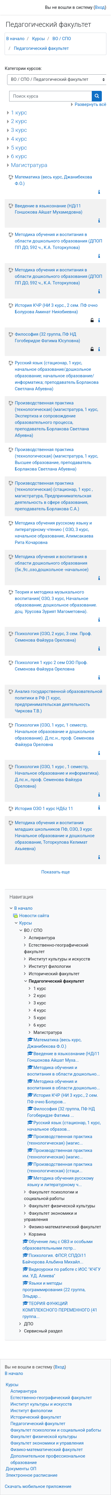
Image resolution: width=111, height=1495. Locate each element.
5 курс (19, 147)
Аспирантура (23, 1391)
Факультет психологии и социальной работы (55, 1430)
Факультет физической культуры (43, 1436)
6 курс (19, 156)
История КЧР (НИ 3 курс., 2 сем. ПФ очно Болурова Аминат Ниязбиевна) (56, 308)
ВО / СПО (61, 38)
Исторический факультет (35, 1417)
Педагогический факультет (41, 48)
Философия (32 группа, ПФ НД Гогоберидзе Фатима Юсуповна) (47, 337)
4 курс (19, 138)
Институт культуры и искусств (41, 1404)
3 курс (19, 130)
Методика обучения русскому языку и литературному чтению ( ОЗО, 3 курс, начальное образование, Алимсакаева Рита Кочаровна (54, 532)
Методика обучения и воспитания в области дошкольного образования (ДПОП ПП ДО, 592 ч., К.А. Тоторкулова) (58, 241)
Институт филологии (31, 1410)
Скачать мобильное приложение (38, 1486)
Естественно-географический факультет (51, 1397)
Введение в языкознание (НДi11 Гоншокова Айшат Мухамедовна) (48, 209)
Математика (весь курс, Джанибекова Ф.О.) (53, 180)
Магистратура (29, 165)
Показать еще (55, 872)
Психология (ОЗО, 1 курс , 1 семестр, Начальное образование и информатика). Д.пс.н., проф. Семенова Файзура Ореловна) (57, 776)
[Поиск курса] (50, 96)
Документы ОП (21, 1468)
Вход (100, 7)
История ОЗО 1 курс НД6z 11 (44, 808)
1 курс (19, 112)
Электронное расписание (31, 1475)
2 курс (19, 121)
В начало (15, 38)
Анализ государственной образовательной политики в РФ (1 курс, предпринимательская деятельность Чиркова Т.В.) (58, 701)
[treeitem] (55, 908)
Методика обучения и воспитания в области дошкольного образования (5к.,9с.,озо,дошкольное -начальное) (52, 563)
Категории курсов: (23, 68)
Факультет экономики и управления (46, 1443)
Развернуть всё (90, 104)
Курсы (38, 38)
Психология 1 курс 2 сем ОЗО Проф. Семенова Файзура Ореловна (51, 666)
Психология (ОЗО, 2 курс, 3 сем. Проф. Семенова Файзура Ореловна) (53, 637)
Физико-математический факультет (46, 1449)
